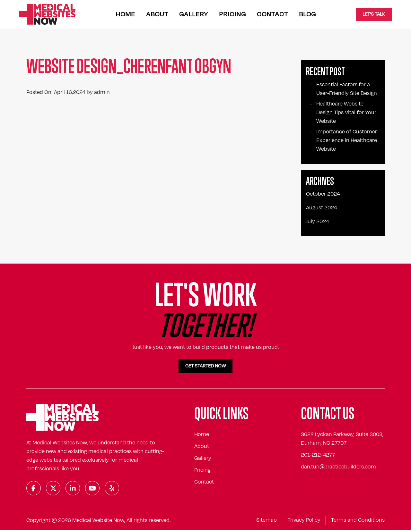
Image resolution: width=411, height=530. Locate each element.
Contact (272, 14)
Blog (307, 14)
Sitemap (266, 520)
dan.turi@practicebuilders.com (338, 467)
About (157, 14)
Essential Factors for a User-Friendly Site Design (346, 89)
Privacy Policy (303, 520)
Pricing (232, 14)
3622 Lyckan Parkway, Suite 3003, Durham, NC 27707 (342, 439)
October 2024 (323, 194)
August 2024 (321, 208)
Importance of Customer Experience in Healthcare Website (346, 140)
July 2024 (317, 221)
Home (125, 14)
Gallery (193, 14)
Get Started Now (205, 366)
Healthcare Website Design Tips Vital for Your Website (346, 112)
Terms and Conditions (358, 520)
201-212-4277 (318, 455)
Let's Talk (374, 14)
